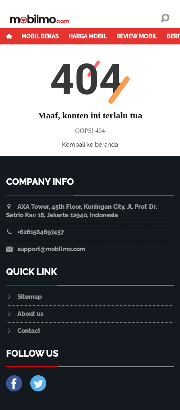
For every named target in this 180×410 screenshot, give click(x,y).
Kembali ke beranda (90, 144)
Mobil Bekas (40, 36)
